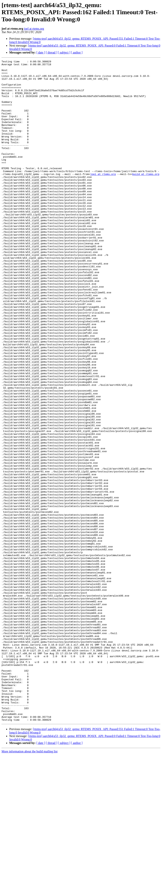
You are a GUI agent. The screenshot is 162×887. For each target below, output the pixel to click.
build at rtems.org (145, 197)
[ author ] (77, 52)
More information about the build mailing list (30, 883)
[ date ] (40, 52)
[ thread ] (51, 52)
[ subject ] (64, 52)
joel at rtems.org (34, 28)
